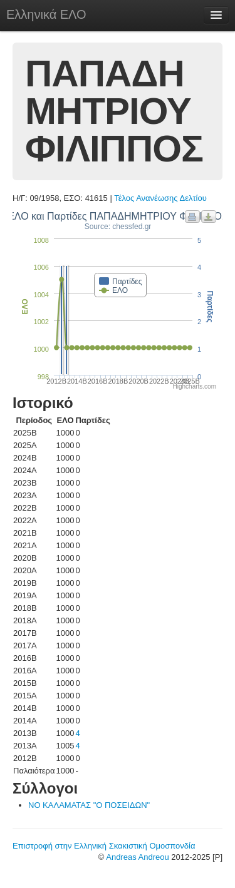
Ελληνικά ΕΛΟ (46, 14)
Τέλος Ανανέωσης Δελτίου (160, 198)
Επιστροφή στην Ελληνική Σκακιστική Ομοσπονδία (104, 845)
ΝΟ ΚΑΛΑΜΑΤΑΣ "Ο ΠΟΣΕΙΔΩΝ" (89, 805)
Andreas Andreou (137, 857)
